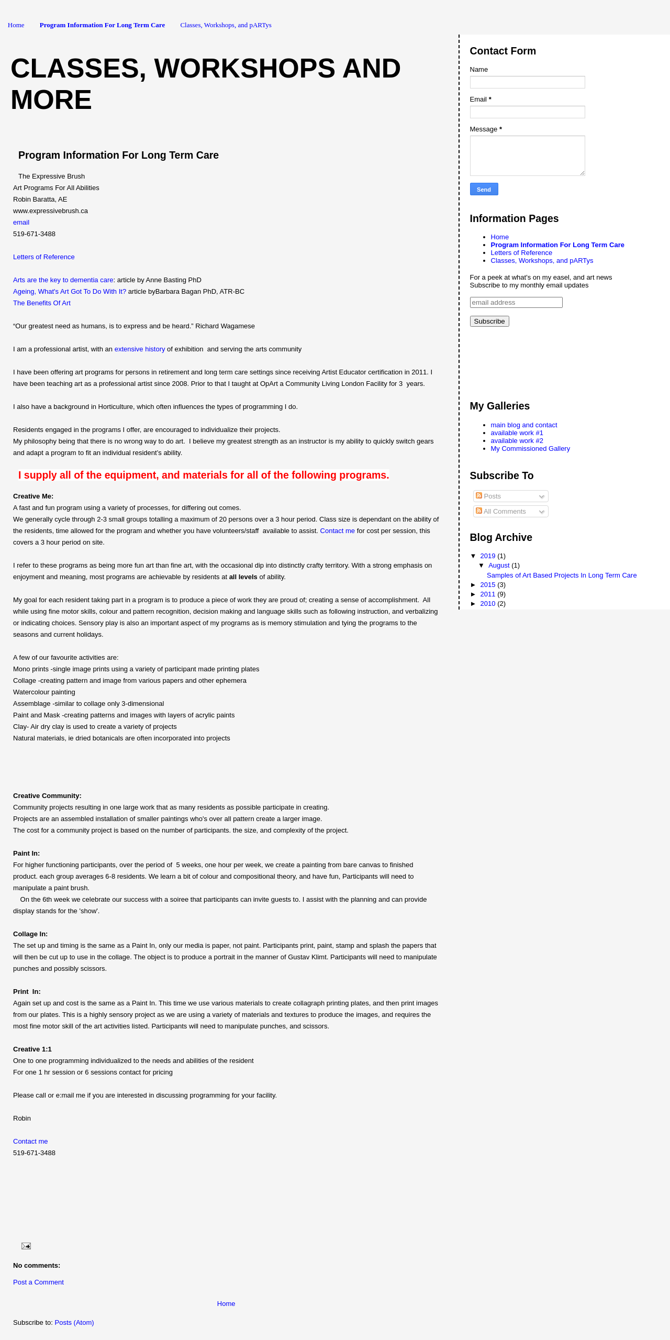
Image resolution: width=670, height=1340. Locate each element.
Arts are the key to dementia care (63, 280)
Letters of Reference (44, 257)
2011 (489, 594)
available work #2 (517, 441)
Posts (488, 496)
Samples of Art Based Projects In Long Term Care (562, 575)
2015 (489, 585)
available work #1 (517, 433)
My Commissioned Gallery (531, 448)
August (499, 565)
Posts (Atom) (74, 1322)
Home (16, 25)
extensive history (140, 349)
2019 (489, 556)
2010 (489, 603)
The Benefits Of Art (42, 303)
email (21, 222)
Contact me (338, 531)
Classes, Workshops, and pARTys (225, 25)
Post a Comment (38, 1282)
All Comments (501, 511)
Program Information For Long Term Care (102, 25)
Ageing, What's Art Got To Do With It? (69, 291)
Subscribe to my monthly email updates (529, 285)
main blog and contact (524, 425)
